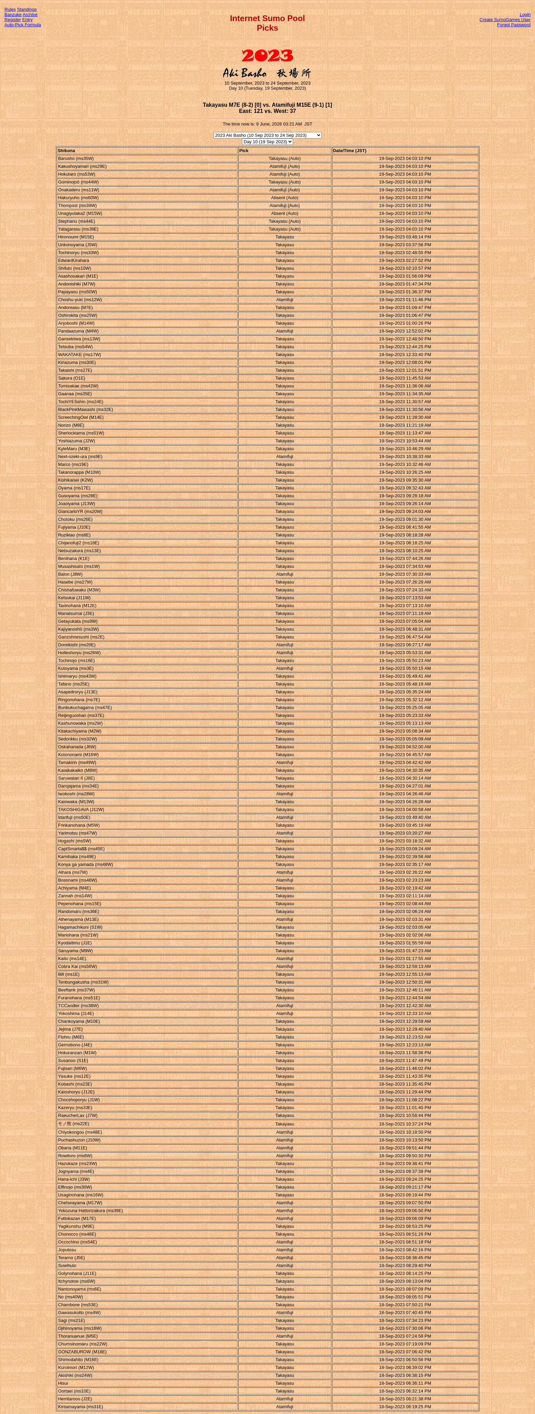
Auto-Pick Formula (22, 24)
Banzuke (13, 14)
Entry (27, 19)
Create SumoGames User (505, 19)
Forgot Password (514, 24)
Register (12, 19)
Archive (30, 14)
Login (525, 14)
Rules (10, 9)
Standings (27, 9)
